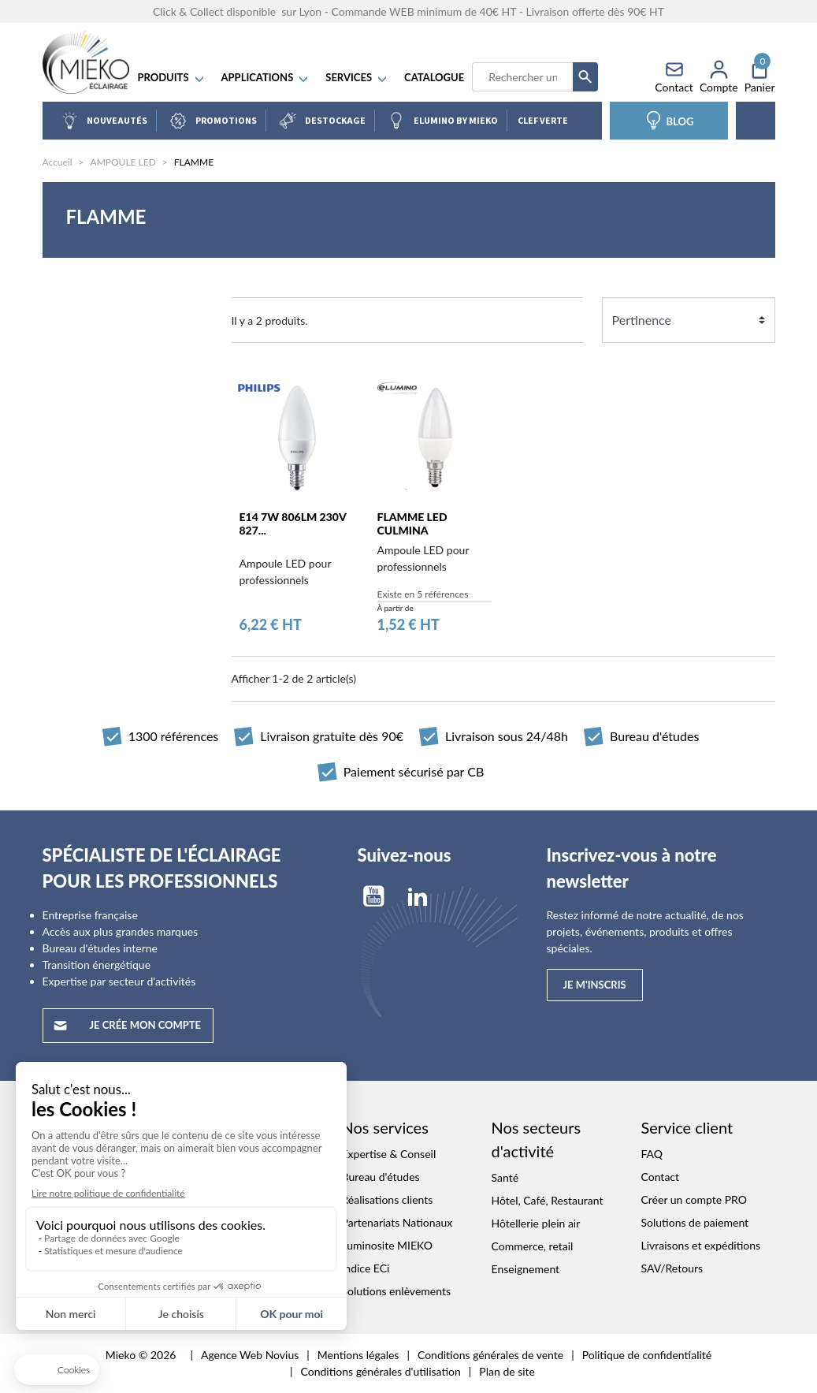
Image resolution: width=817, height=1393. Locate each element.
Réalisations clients (387, 1200)
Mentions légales (358, 1355)
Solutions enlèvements (396, 1291)
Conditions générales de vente (490, 1355)
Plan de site (507, 1372)
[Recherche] (525, 78)
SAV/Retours (672, 1269)
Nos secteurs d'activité (536, 1140)
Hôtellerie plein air (536, 1224)
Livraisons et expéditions (701, 1246)
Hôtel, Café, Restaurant (547, 1201)
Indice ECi (366, 1269)
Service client (687, 1128)
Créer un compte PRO (694, 1200)
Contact (660, 1177)
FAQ (652, 1154)
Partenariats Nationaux (397, 1223)
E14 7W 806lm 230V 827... (293, 525)
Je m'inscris (594, 985)
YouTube (373, 897)
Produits (175, 79)
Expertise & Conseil (389, 1154)
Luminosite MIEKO (387, 1246)
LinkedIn (417, 897)
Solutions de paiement (695, 1223)
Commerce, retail (533, 1246)
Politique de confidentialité (646, 1355)
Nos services (385, 1128)
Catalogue (437, 79)
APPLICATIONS (269, 79)
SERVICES (360, 79)
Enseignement (526, 1269)
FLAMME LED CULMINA (412, 525)
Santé (505, 1178)
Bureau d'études (381, 1177)
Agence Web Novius (250, 1355)
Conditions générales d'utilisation (381, 1372)
